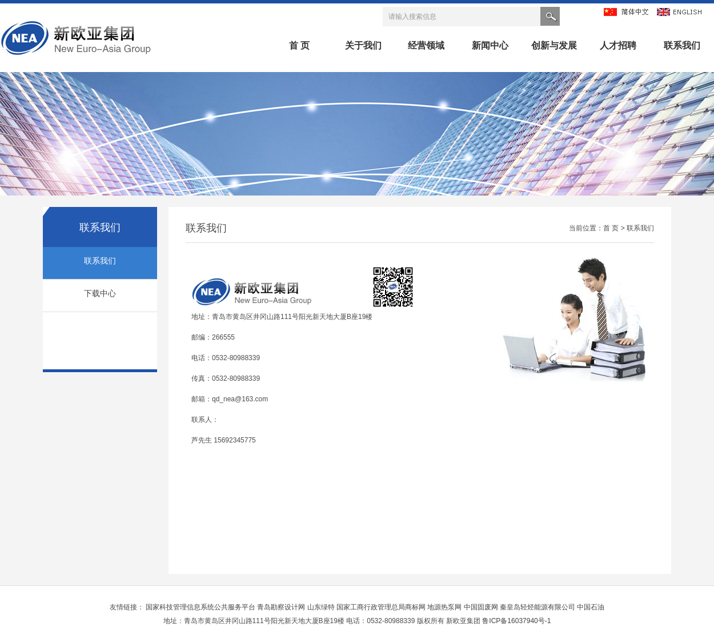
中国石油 (590, 607)
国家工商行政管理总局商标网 (381, 607)
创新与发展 (554, 45)
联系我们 (682, 45)
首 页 (299, 45)
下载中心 (100, 293)
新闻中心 (490, 45)
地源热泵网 (445, 607)
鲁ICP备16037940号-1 (516, 621)
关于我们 (363, 45)
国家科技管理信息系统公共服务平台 (201, 607)
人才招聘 (618, 45)
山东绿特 (321, 607)
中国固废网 (482, 607)
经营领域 (426, 45)
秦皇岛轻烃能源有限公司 (538, 607)
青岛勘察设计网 (282, 607)
